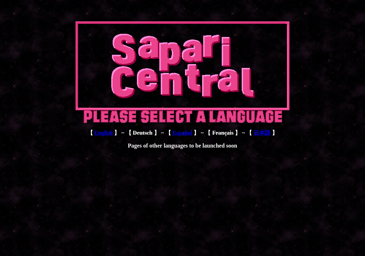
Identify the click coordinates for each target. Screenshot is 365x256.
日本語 (262, 133)
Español (182, 133)
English (103, 133)
